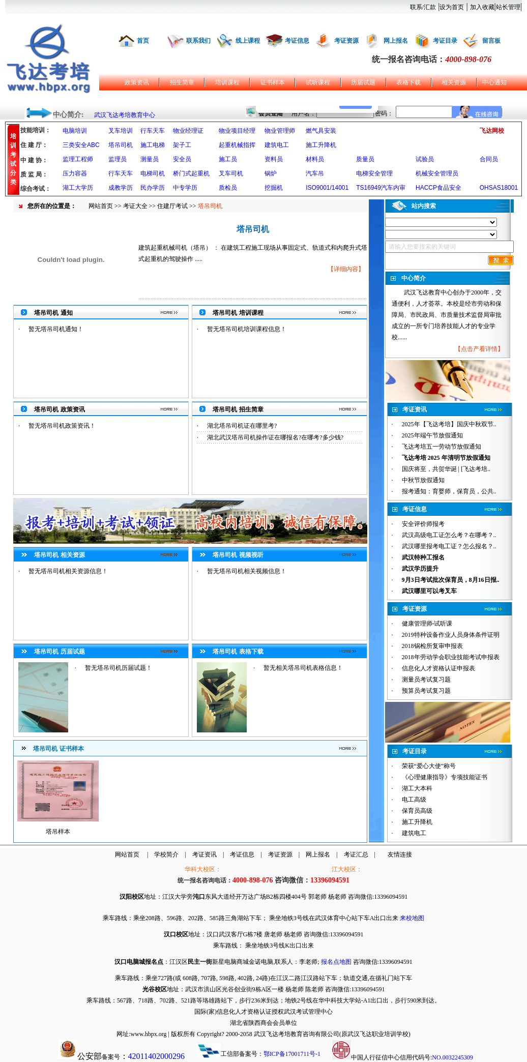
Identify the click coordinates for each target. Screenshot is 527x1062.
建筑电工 (277, 145)
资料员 (274, 159)
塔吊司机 (120, 145)
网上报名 (396, 40)
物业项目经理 (237, 130)
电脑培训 (75, 130)
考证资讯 (204, 854)
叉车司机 (231, 173)
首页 (143, 40)
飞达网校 (492, 130)
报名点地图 (336, 961)
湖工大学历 (78, 187)
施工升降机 (321, 145)
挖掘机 (274, 187)
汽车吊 (315, 173)
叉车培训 (120, 130)
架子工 (182, 145)
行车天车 (152, 130)
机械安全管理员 (437, 173)
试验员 (425, 159)
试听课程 (318, 82)
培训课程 (227, 82)
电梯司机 (152, 173)
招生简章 (182, 82)
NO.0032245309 (452, 1057)
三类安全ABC (81, 145)
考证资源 (346, 40)
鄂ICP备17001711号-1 (292, 1053)
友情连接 (400, 854)
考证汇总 (356, 854)
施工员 (228, 159)
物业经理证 (188, 130)
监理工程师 (78, 159)
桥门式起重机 (191, 173)
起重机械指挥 (237, 145)
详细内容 (346, 269)
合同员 (489, 159)
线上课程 (248, 40)
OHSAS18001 (499, 187)
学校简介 (166, 854)
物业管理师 (280, 130)
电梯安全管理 (374, 173)
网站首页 (101, 206)
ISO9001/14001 (327, 187)
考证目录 (445, 40)
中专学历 (185, 187)
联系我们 (198, 40)
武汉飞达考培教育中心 (124, 115)
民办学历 (152, 187)
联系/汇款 (423, 7)
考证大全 (135, 206)
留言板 (491, 40)
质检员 (228, 187)
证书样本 (272, 82)
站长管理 (508, 7)
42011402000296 (156, 1056)
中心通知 (494, 82)
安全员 (182, 159)
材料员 (315, 159)
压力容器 (75, 173)
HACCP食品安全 (438, 187)
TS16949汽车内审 (380, 187)
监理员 (117, 159)
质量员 (365, 159)
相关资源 (454, 82)
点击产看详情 (479, 348)
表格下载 (408, 82)
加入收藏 (482, 7)
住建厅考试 (172, 206)
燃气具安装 (321, 130)
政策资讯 (137, 82)
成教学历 (120, 187)
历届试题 (363, 82)
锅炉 (271, 173)
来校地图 (412, 918)
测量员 (149, 159)
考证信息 (297, 40)
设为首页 (452, 7)
